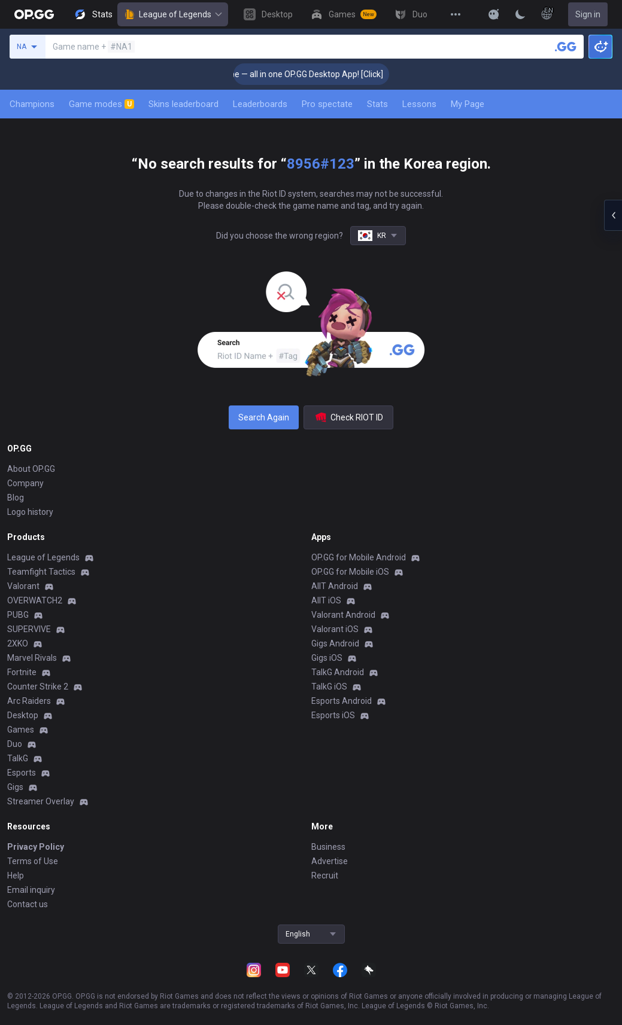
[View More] (456, 14)
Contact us (27, 904)
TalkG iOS (329, 686)
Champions (32, 104)
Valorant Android (343, 615)
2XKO (17, 643)
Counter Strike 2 (37, 686)
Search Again (263, 417)
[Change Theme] (520, 14)
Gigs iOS (326, 658)
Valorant (23, 586)
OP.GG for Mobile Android (358, 557)
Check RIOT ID (348, 417)
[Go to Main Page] (34, 14)
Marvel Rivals (32, 658)
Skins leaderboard (183, 104)
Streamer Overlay (40, 801)
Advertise (329, 861)
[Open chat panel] (613, 215)
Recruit (324, 875)
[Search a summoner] (566, 47)
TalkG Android (337, 672)
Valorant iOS (335, 629)
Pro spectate (327, 104)
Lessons (419, 104)
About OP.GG (31, 469)
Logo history (30, 512)
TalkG (17, 758)
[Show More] (494, 14)
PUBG (18, 615)
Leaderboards (260, 104)
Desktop (22, 715)
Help (15, 875)
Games (20, 729)
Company (25, 483)
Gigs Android (335, 643)
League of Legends (172, 14)
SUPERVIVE (29, 629)
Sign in (587, 14)
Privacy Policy (35, 847)
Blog (15, 497)
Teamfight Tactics (41, 571)
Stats (377, 104)
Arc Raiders (29, 701)
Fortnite (22, 672)
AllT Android (334, 586)
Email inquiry (31, 890)
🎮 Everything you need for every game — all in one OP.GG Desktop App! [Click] (253, 74)
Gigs (15, 787)
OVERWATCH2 (34, 600)
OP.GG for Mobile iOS (350, 571)
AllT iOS (326, 600)
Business (328, 847)
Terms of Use (32, 861)
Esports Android (341, 701)
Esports (21, 772)
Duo (14, 744)
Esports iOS (333, 715)
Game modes (101, 104)
